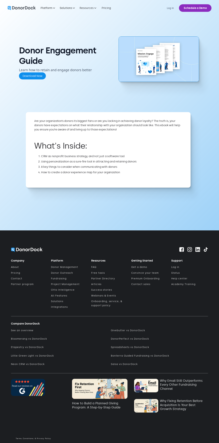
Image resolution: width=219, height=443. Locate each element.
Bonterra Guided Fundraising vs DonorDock (140, 355)
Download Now (32, 76)
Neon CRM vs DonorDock (27, 364)
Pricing (106, 8)
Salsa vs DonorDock (124, 364)
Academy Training (183, 284)
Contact (16, 278)
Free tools (98, 272)
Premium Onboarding (145, 278)
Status (175, 272)
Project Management (65, 284)
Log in (175, 267)
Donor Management (64, 267)
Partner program (22, 284)
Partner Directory (103, 278)
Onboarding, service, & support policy (106, 303)
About (15, 267)
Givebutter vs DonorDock (128, 330)
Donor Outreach (62, 272)
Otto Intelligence (63, 289)
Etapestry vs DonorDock (27, 347)
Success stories (101, 289)
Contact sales (140, 284)
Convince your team (145, 272)
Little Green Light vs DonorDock (32, 355)
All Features (59, 295)
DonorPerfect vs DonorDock (130, 338)
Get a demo (139, 267)
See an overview (22, 330)
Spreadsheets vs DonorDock (130, 347)
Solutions (57, 301)
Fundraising (59, 278)
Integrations (59, 307)
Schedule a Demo (195, 8)
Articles (96, 284)
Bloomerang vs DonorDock (29, 338)
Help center (179, 278)
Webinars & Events (103, 295)
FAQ (93, 267)
